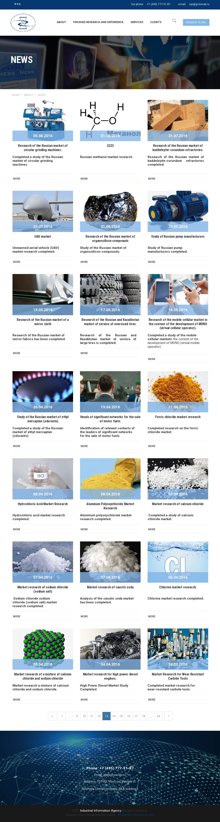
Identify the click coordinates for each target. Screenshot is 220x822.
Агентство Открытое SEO (136, 815)
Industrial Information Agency (100, 810)
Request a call (196, 22)
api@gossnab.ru (199, 4)
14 (113, 716)
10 (84, 716)
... (70, 716)
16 (128, 716)
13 (106, 716)
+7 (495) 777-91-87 (158, 4)
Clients (155, 22)
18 (143, 716)
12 (99, 716)
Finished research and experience (98, 22)
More (16, 178)
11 (91, 716)
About (61, 22)
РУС (18, 4)
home (16, 95)
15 (121, 716)
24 (158, 716)
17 (136, 716)
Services (136, 22)
